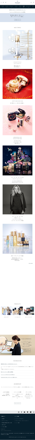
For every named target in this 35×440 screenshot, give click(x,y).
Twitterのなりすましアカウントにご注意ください (9, 377)
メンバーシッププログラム (19, 418)
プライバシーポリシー (5, 420)
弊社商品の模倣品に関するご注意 (7, 422)
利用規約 (3, 418)
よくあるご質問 (4, 426)
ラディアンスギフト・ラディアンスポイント (22, 420)
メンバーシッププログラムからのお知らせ (8, 374)
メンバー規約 (17, 422)
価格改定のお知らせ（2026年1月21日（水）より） (9, 364)
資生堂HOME (3, 429)
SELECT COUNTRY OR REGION (6, 430)
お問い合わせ (4, 424)
